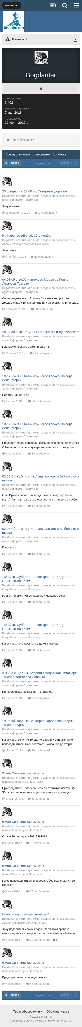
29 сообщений (39, 750)
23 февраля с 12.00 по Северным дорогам (34, 191)
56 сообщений (39, 798)
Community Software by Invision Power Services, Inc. (41, 1020)
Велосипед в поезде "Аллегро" (25, 914)
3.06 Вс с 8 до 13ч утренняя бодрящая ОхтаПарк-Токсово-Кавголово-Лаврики (40, 675)
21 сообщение (42, 256)
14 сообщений (46, 212)
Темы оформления (27, 1011)
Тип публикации (20, 139)
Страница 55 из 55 (41, 163)
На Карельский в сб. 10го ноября (27, 235)
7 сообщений (38, 698)
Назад (15, 163)
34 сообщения (39, 401)
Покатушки (30, 199)
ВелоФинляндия (36, 922)
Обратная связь (58, 1011)
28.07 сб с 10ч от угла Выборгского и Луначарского (41, 332)
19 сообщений (41, 353)
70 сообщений (37, 939)
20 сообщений (42, 309)
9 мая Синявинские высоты (23, 773)
